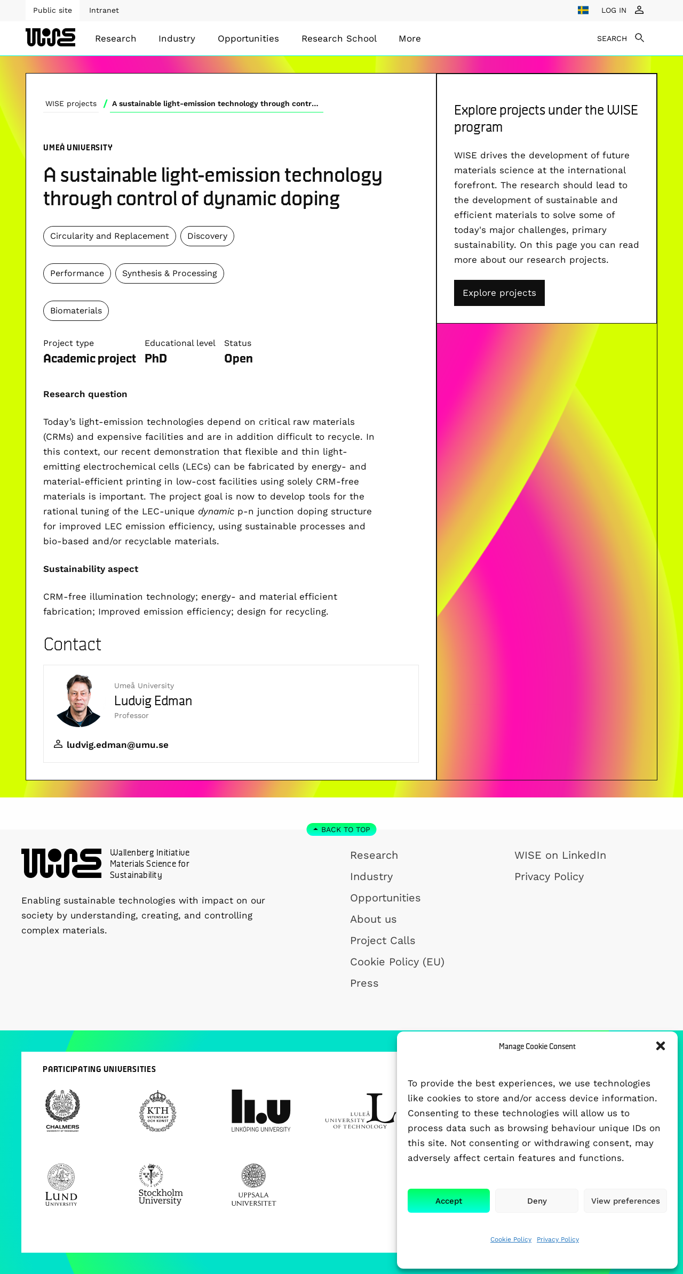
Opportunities (248, 38)
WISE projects (71, 103)
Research (116, 38)
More (410, 38)
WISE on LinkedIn (560, 855)
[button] (660, 1045)
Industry (176, 38)
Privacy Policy (558, 1239)
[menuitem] (116, 38)
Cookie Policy (510, 1239)
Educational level (180, 343)
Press (364, 983)
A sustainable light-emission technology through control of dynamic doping (217, 103)
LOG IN (613, 10)
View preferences (625, 1201)
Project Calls (383, 940)
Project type (68, 343)
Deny (537, 1201)
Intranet (104, 10)
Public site (52, 10)
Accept (448, 1201)
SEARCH (612, 38)
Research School (339, 38)
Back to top (345, 829)
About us (373, 919)
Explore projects (499, 292)
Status (237, 343)
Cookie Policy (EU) (397, 961)
